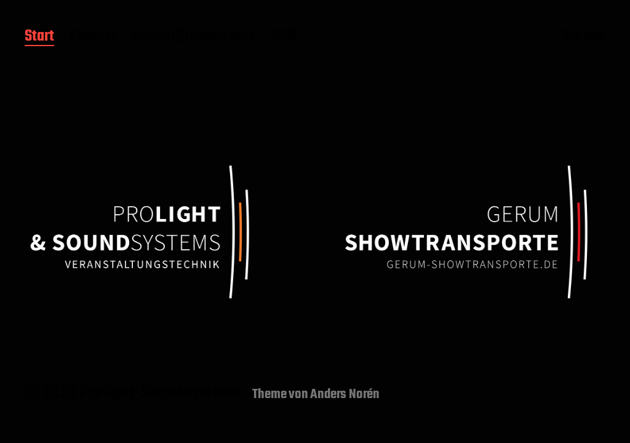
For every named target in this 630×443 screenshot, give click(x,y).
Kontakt (93, 37)
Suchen (583, 37)
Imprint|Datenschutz (194, 37)
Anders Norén (345, 394)
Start (39, 37)
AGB (283, 37)
